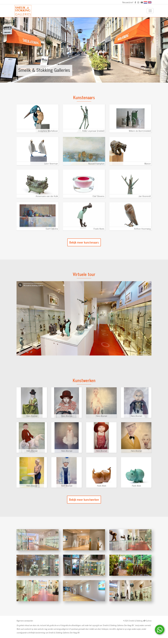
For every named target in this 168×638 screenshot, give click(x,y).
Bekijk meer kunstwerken (84, 499)
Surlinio (148, 620)
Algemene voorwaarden (25, 620)
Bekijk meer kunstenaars (84, 242)
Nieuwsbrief (127, 2)
